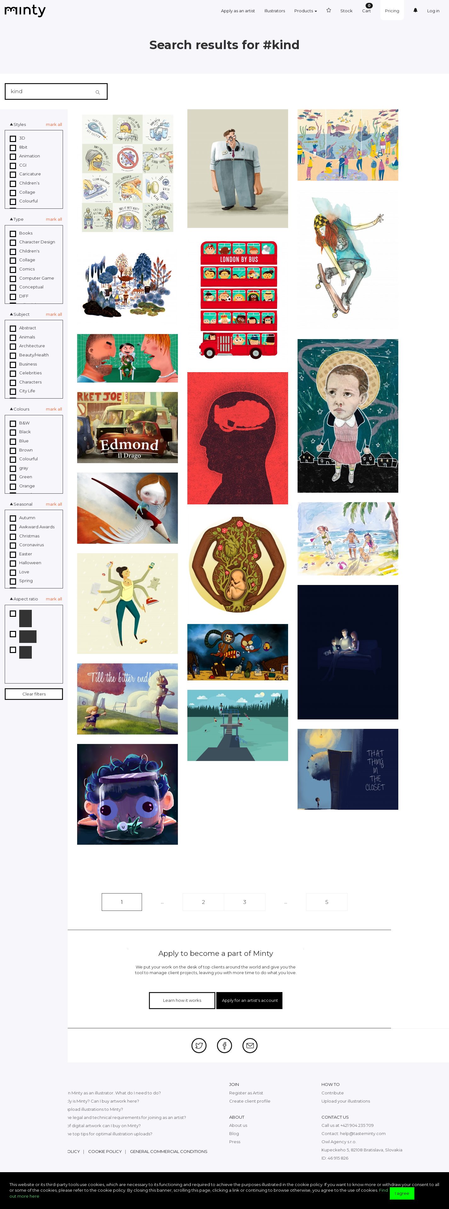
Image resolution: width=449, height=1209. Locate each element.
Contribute (332, 1092)
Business (23, 364)
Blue (19, 441)
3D (17, 138)
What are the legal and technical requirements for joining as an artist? (115, 1117)
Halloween (25, 563)
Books (21, 233)
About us (238, 1125)
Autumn (22, 518)
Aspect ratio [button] (26, 598)
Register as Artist (246, 1092)
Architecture (27, 346)
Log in (433, 10)
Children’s (24, 183)
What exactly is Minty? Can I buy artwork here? (92, 1101)
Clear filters (34, 693)
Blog (234, 1133)
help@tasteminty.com (363, 1133)
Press (234, 1141)
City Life (22, 391)
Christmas (24, 536)
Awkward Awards (32, 527)
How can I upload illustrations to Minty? (84, 1109)
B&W (20, 423)
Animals (22, 337)
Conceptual (26, 287)
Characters (26, 382)
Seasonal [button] (23, 504)
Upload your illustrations (345, 1101)
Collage (22, 192)
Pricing (392, 10)
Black (20, 432)
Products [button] (305, 10)
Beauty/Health (29, 355)
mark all (54, 124)
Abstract (23, 328)
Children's (24, 251)
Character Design (32, 242)
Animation (25, 156)
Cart (367, 8)
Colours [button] (21, 409)
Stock (346, 10)
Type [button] (19, 219)
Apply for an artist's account (250, 1000)
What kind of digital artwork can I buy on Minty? (93, 1125)
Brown (21, 450)
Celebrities (26, 373)
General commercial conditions (168, 1151)
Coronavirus (27, 545)
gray (19, 468)
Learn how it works (182, 1000)
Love (19, 572)
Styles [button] (20, 124)
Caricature (25, 174)
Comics (22, 269)
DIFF (19, 296)
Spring (21, 581)
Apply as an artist (238, 10)
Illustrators (274, 10)
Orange (22, 486)
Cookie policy (105, 1151)
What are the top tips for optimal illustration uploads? (98, 1133)
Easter (21, 554)
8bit (18, 147)
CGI (18, 165)
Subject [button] (22, 314)
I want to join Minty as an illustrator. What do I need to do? (103, 1092)
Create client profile (249, 1101)
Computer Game (32, 278)
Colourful (24, 201)
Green (21, 477)
